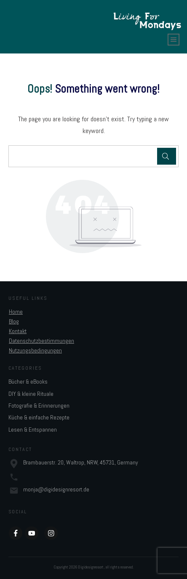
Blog (14, 321)
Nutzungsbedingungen (35, 350)
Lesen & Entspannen (32, 429)
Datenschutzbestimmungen (41, 340)
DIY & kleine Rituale (30, 394)
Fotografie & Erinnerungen (38, 405)
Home (16, 311)
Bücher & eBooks (28, 381)
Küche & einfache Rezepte (38, 417)
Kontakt (18, 331)
